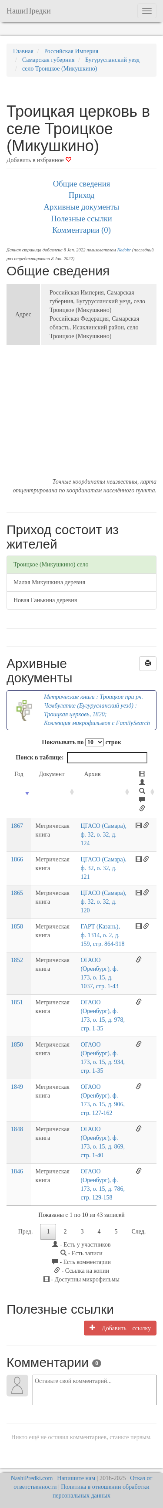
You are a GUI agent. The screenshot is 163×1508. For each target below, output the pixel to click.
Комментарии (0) (81, 229)
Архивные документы (82, 206)
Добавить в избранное (39, 160)
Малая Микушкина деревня (49, 582)
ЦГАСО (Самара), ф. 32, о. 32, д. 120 (103, 902)
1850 (17, 1044)
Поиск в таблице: (81, 757)
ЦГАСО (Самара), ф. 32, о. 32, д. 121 (103, 868)
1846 (17, 1171)
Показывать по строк (81, 742)
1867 (17, 826)
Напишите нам (76, 1478)
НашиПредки (29, 11)
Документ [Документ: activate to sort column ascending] (52, 774)
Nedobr (124, 249)
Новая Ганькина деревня (45, 600)
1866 (17, 859)
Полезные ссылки (81, 218)
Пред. (25, 1231)
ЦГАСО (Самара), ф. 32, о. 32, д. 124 (103, 835)
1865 (17, 893)
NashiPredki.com (32, 1478)
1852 (17, 960)
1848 (17, 1129)
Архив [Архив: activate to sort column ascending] (92, 774)
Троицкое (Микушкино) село (51, 564)
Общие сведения (81, 183)
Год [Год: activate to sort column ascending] (18, 774)
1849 (17, 1087)
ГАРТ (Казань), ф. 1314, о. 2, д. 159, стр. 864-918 (102, 935)
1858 (17, 926)
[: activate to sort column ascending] (143, 792)
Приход (82, 195)
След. (138, 1231)
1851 (17, 1002)
